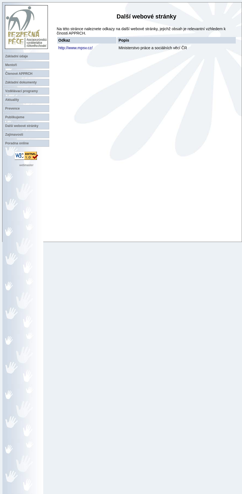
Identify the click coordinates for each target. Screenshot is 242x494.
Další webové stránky (21, 126)
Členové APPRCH (18, 74)
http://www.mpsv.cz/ (75, 48)
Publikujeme (14, 117)
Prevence (12, 108)
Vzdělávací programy (21, 91)
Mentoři (11, 65)
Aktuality (12, 100)
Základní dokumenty (21, 82)
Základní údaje (16, 56)
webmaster (26, 165)
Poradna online (17, 143)
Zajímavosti (14, 134)
